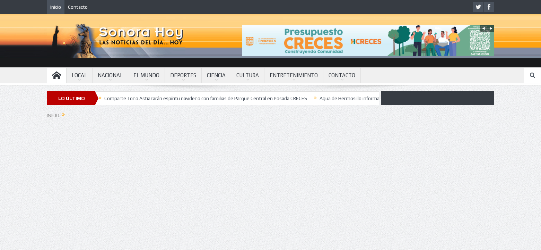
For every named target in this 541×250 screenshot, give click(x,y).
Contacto (78, 7)
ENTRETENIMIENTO (294, 75)
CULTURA (247, 75)
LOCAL (79, 75)
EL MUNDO (146, 75)
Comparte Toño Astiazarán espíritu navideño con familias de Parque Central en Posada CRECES (205, 98)
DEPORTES (183, 75)
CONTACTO (342, 75)
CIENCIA (216, 75)
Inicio (55, 7)
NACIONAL (110, 75)
